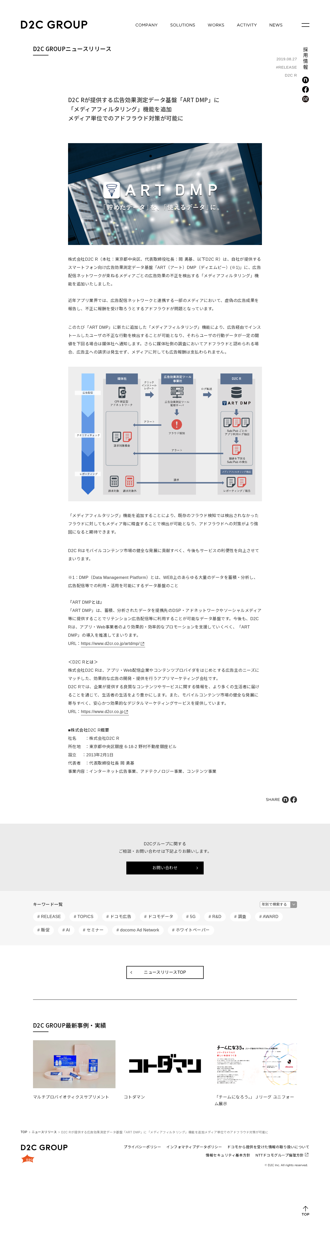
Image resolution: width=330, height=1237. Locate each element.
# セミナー (93, 930)
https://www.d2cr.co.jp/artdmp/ (110, 643)
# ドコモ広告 (118, 916)
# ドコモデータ (158, 916)
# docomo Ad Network (138, 930)
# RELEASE (49, 916)
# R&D (215, 916)
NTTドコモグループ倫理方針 (279, 1155)
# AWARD (268, 916)
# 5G (191, 916)
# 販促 (43, 930)
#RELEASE (286, 67)
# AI (66, 930)
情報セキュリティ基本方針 (228, 1155)
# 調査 (240, 916)
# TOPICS (83, 916)
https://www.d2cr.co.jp (102, 711)
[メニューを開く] (305, 25)
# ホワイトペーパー (191, 930)
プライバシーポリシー (142, 1147)
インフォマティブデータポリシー (194, 1147)
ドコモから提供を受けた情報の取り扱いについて (268, 1147)
